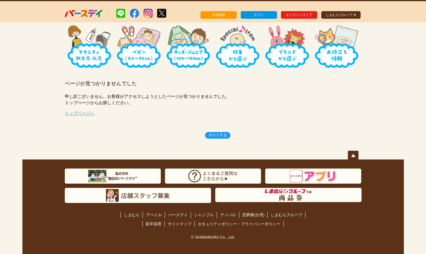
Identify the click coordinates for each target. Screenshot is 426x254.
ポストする (218, 135)
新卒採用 (153, 224)
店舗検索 (218, 15)
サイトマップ (179, 224)
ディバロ (228, 215)
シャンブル (204, 215)
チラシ (259, 15)
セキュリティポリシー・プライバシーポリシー (239, 224)
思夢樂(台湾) (253, 215)
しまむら (132, 215)
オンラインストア (299, 15)
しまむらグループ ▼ (341, 15)
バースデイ (178, 215)
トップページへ (79, 113)
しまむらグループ (286, 215)
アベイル (154, 215)
